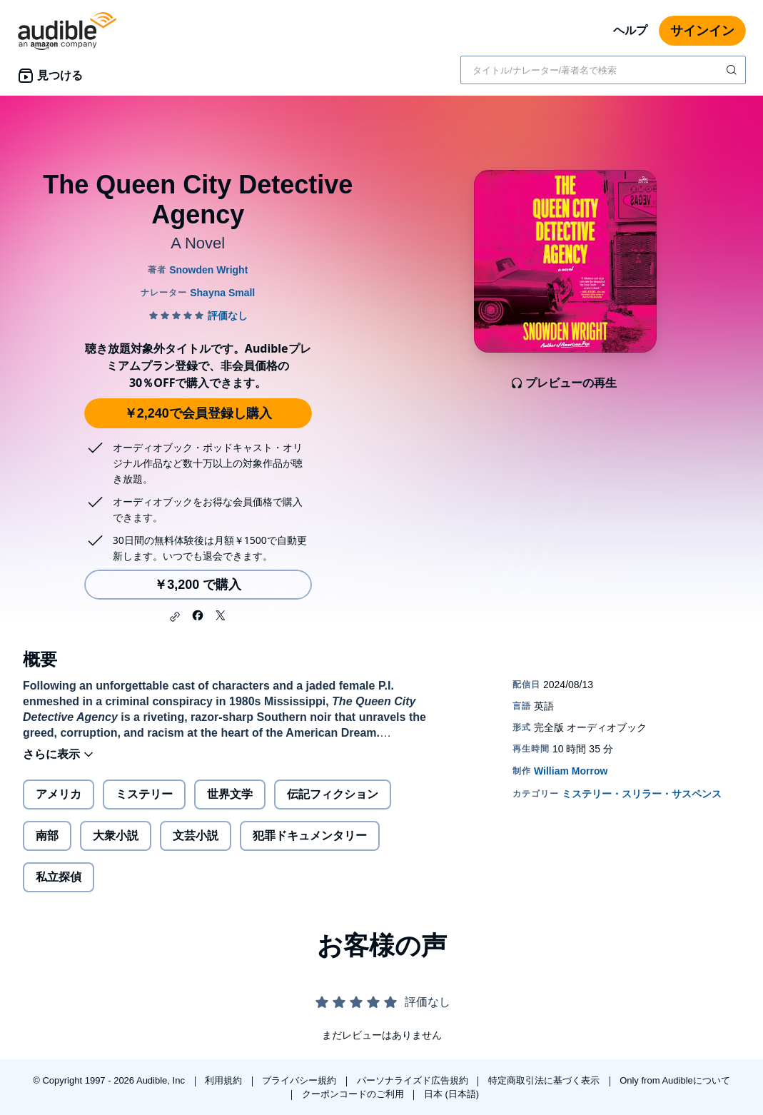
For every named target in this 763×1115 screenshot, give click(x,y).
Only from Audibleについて (675, 1080)
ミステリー (144, 794)
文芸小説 (195, 835)
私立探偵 (58, 877)
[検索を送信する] (733, 70)
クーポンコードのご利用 (354, 1094)
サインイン (702, 31)
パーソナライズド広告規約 (414, 1080)
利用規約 (225, 1080)
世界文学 (230, 794)
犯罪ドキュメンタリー (310, 835)
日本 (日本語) (451, 1094)
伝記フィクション (332, 794)
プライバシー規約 (300, 1080)
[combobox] (603, 70)
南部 (47, 835)
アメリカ (58, 794)
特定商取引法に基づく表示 (545, 1080)
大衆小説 (115, 835)
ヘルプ (630, 30)
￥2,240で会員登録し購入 (198, 413)
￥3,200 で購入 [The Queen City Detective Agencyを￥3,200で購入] (197, 584)
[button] (175, 616)
